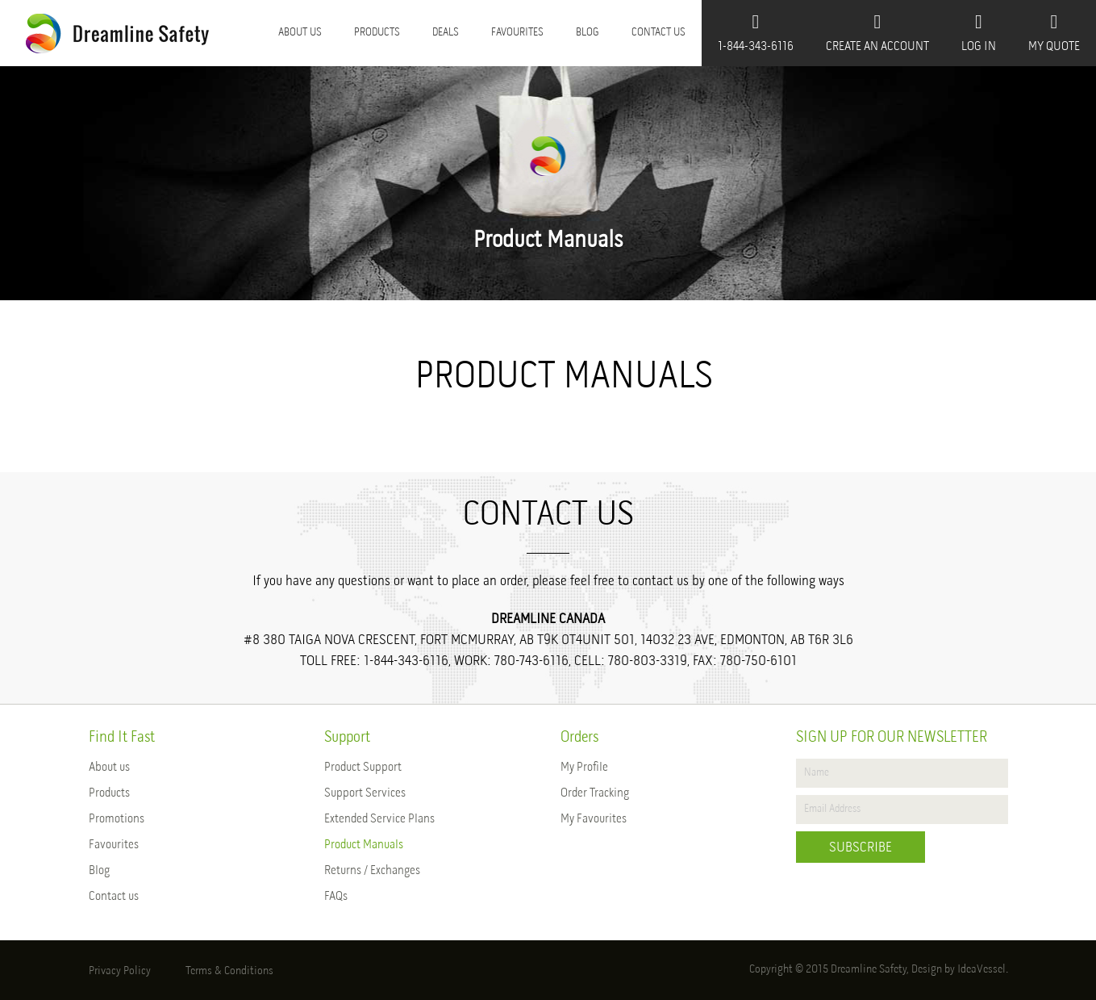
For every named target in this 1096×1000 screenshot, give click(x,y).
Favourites (517, 33)
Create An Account (877, 32)
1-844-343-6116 (756, 32)
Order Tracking (595, 793)
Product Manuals (363, 845)
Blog (587, 33)
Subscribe (860, 848)
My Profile (584, 767)
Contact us (658, 33)
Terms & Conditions (229, 970)
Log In (978, 32)
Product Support (363, 767)
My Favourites (594, 819)
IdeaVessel (981, 969)
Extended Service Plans (379, 819)
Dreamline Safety (868, 969)
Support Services (365, 793)
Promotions (116, 819)
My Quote (1054, 32)
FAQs (336, 896)
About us (300, 33)
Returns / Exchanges (372, 870)
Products (377, 33)
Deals (445, 33)
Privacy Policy (120, 970)
